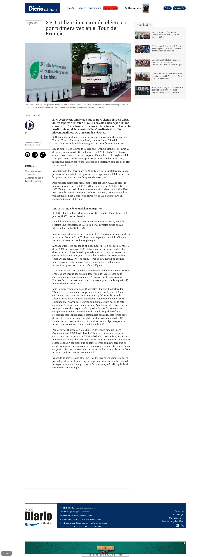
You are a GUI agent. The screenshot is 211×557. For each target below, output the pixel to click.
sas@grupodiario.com (99, 523)
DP (26, 133)
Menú (71, 7)
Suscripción (179, 8)
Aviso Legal (178, 514)
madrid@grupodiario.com (82, 516)
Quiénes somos (176, 518)
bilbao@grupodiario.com (80, 512)
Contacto (179, 511)
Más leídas (144, 25)
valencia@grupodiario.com (91, 519)
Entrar (167, 8)
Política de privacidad (173, 521)
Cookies (6, 553)
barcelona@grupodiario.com (85, 508)
